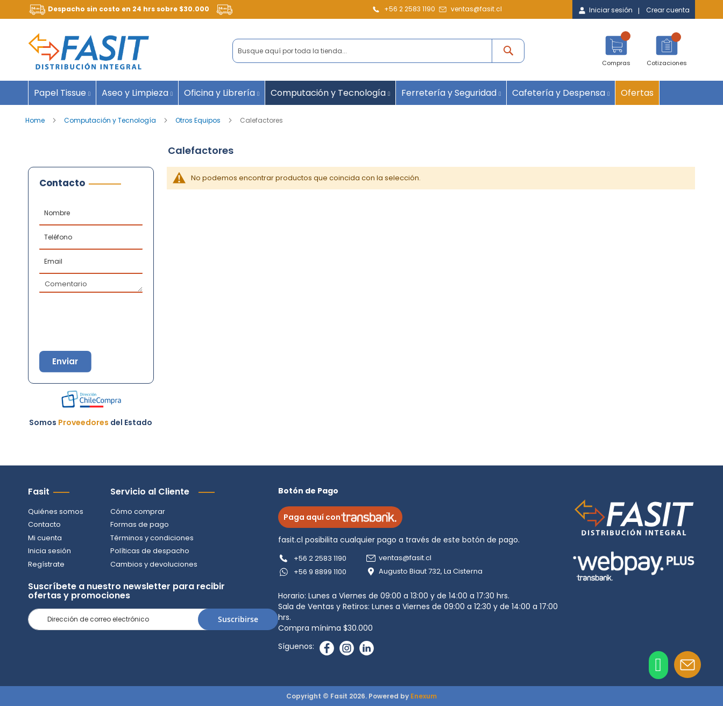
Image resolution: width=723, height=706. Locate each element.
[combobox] (378, 51)
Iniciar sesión (611, 10)
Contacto (44, 524)
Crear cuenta (668, 10)
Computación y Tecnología (111, 120)
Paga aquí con (341, 517)
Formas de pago (139, 524)
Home (35, 120)
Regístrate (46, 564)
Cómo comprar (137, 511)
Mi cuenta (45, 538)
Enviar (66, 361)
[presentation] (92, 312)
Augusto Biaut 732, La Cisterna (431, 571)
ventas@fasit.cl (476, 8)
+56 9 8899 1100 (320, 572)
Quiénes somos (55, 511)
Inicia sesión (49, 551)
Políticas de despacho (149, 551)
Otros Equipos (198, 120)
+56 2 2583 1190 (409, 8)
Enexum (423, 696)
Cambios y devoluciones (153, 564)
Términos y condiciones (152, 538)
